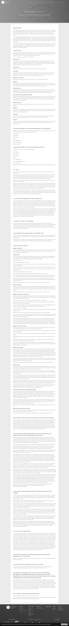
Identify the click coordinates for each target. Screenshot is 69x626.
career (54, 608)
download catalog (40, 608)
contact (60, 606)
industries (30, 606)
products (38, 606)
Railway (29, 609)
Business (21, 606)
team (54, 606)
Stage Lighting (31, 608)
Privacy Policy (60, 609)
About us (20, 608)
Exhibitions (48, 606)
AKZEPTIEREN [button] (64, 624)
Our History (21, 609)
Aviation (29, 615)
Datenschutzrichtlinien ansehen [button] (45, 624)
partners (54, 609)
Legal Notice (60, 608)
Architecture (30, 614)
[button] (67, 2)
